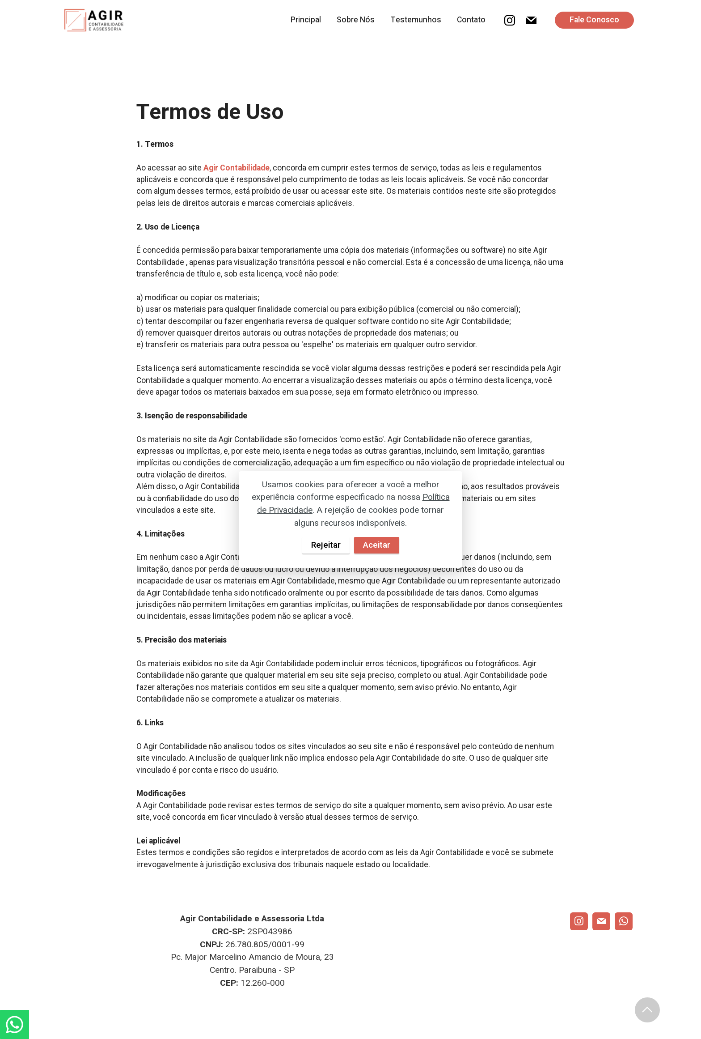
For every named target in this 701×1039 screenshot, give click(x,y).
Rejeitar (325, 545)
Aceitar (377, 545)
